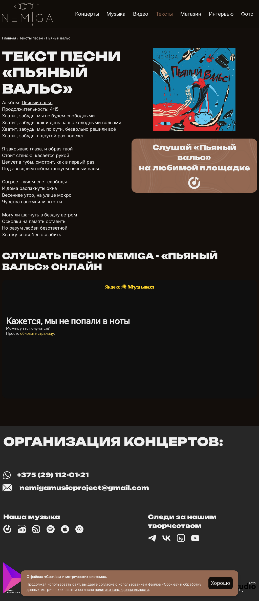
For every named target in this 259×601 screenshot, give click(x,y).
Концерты (87, 14)
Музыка (115, 14)
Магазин (190, 14)
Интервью (221, 14)
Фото (247, 14)
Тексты (164, 14)
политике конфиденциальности (122, 589)
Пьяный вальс (37, 102)
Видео (140, 14)
